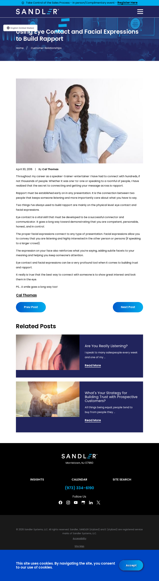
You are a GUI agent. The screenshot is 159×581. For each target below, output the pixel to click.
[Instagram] (68, 502)
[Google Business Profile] (83, 502)
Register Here (127, 3)
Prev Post (31, 307)
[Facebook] (60, 502)
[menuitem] (79, 539)
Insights (37, 479)
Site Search (122, 479)
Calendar (79, 479)
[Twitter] (98, 502)
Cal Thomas (26, 295)
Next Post (128, 307)
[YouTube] (76, 502)
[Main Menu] (140, 11)
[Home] (37, 11)
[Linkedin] (91, 502)
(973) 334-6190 (79, 488)
